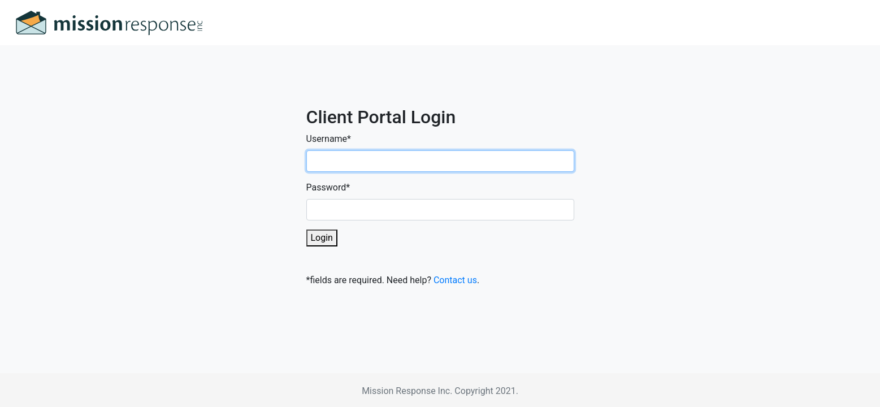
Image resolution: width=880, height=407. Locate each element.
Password (328, 187)
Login (322, 237)
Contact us (455, 280)
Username (328, 138)
